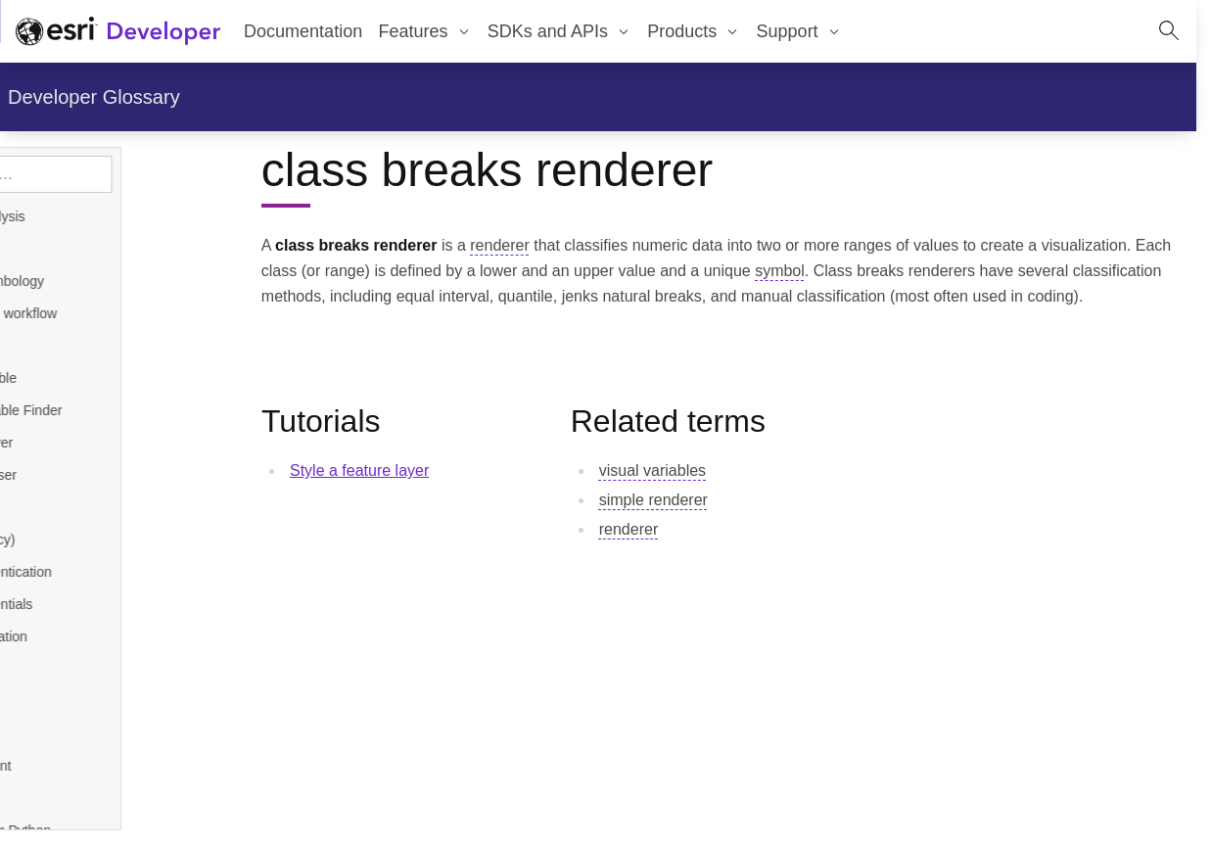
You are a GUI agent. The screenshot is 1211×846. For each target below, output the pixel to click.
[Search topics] (130, 174)
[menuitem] (424, 31)
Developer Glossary (94, 97)
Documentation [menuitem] (303, 31)
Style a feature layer (359, 470)
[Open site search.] (1168, 31)
